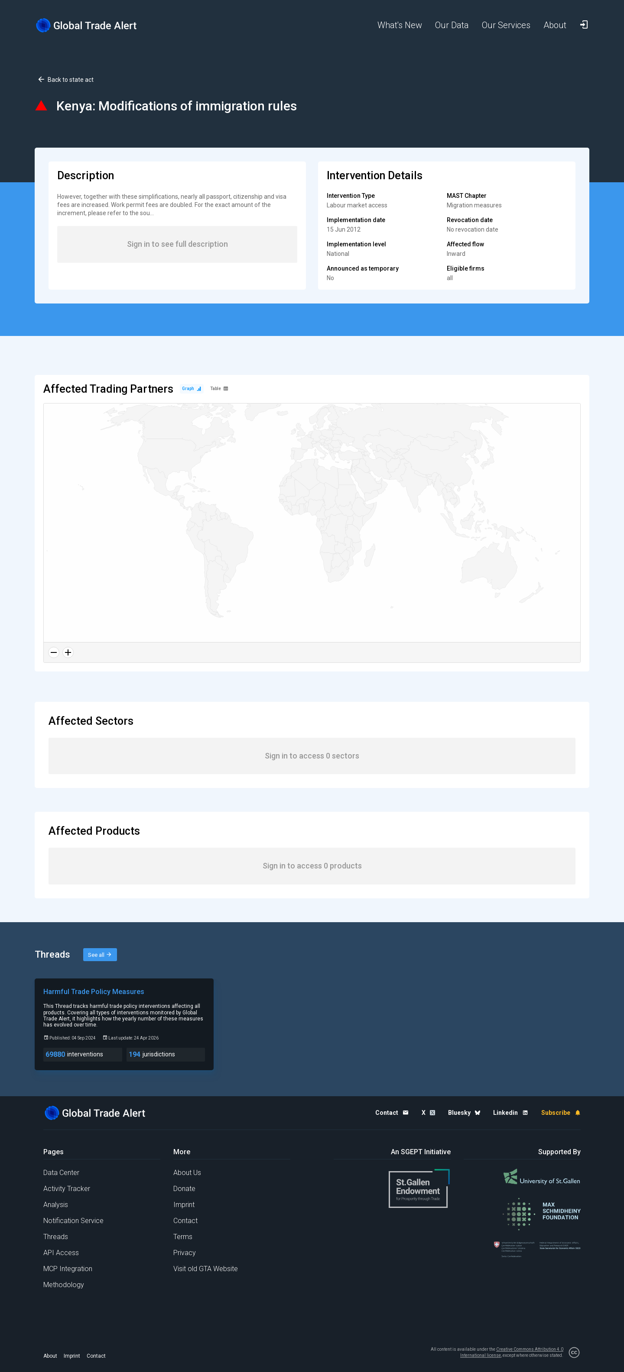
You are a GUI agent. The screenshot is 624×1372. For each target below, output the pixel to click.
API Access (61, 1253)
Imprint (184, 1205)
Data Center (61, 1173)
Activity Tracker (66, 1189)
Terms (182, 1237)
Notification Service (73, 1221)
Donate (184, 1189)
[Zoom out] (53, 652)
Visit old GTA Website (205, 1269)
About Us (187, 1173)
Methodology (63, 1285)
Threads (55, 1237)
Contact (185, 1221)
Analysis (55, 1205)
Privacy (184, 1253)
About (50, 1356)
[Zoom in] (68, 652)
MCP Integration (67, 1269)
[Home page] (93, 25)
